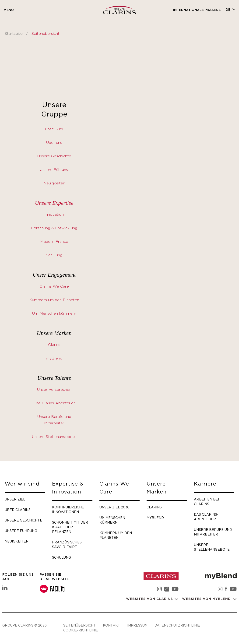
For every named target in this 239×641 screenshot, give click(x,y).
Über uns (54, 142)
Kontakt (111, 625)
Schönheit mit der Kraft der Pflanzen (70, 527)
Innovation (54, 214)
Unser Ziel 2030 (114, 507)
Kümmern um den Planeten (54, 300)
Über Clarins (18, 509)
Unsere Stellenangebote (54, 437)
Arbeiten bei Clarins (206, 501)
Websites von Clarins (150, 599)
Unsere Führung (54, 170)
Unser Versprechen (54, 389)
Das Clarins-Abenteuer (54, 403)
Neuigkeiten (54, 183)
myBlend (54, 358)
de (228, 9)
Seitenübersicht (79, 625)
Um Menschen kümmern (54, 313)
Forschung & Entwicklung (54, 228)
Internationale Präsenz (197, 10)
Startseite (14, 33)
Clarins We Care (54, 286)
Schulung (54, 255)
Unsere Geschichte (54, 156)
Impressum (137, 625)
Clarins (54, 345)
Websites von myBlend (207, 599)
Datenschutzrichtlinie (177, 625)
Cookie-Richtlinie (80, 630)
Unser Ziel (54, 129)
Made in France (54, 241)
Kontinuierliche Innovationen (68, 509)
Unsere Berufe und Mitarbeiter (213, 532)
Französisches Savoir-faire (67, 544)
